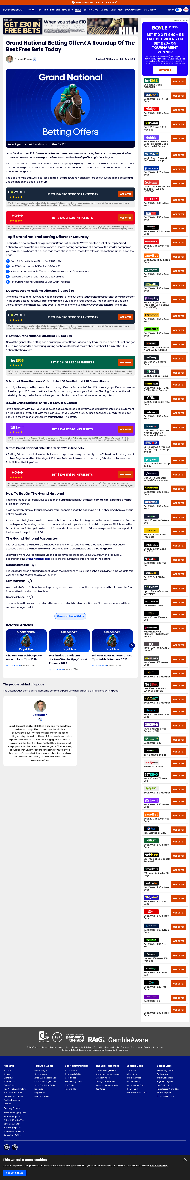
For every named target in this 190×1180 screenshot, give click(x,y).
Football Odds (71, 1070)
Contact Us (8, 1078)
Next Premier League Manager (108, 1074)
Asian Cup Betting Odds (44, 1085)
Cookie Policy (9, 1085)
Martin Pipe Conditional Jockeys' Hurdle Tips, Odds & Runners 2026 (68, 659)
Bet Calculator (133, 9)
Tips (45, 9)
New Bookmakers (164, 1085)
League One (39, 1089)
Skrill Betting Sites (164, 1092)
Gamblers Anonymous (153, 1047)
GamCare (125, 1047)
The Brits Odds (132, 1089)
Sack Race (117, 9)
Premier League (40, 1070)
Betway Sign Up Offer (12, 1135)
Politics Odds (131, 1074)
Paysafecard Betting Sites (168, 1089)
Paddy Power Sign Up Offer (15, 1112)
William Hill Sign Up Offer (14, 1120)
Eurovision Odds (133, 1081)
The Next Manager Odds (106, 1070)
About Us (7, 1070)
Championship (40, 1074)
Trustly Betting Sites (165, 1078)
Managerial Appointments (107, 1085)
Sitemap (7, 1103)
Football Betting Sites (165, 1096)
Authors (7, 1074)
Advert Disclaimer (180, 20)
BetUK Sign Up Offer (11, 1124)
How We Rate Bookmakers (15, 1089)
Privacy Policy (9, 1081)
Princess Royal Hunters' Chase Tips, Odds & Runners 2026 (112, 657)
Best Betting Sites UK (165, 1070)
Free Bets (67, 9)
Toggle (178, 10)
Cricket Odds (70, 1078)
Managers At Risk (103, 1078)
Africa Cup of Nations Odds (45, 1078)
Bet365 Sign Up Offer (12, 1116)
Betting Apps (162, 1074)
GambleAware (136, 1047)
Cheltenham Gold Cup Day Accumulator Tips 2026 (24, 657)
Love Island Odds (133, 1078)
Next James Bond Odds (136, 1092)
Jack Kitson (25, 59)
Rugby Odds (70, 1089)
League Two (39, 1092)
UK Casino (150, 9)
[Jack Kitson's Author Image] (40, 706)
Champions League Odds (45, 1081)
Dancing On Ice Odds (135, 1085)
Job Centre (100, 1089)
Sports (104, 9)
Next (132, 645)
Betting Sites (91, 9)
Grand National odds (38, 559)
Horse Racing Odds (73, 1081)
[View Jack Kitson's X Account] (34, 59)
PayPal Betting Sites (165, 1081)
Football (55, 9)
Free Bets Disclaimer (12, 1100)
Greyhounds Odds (73, 1074)
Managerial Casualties (105, 1081)
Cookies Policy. (159, 1165)
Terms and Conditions (13, 1096)
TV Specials (131, 1070)
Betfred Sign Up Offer (12, 1127)
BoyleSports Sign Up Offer (14, 1131)
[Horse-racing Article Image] (26, 640)
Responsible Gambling (13, 1092)
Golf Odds (69, 1085)
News (78, 9)
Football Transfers (41, 1096)
